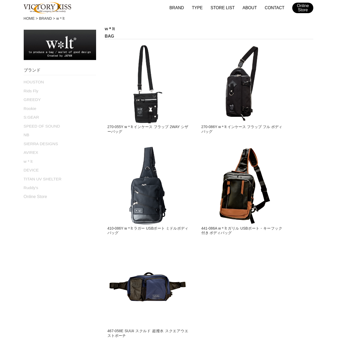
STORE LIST (224, 7)
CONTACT (275, 7)
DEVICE (30, 164)
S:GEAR (31, 115)
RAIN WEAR (104, 253)
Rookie (29, 106)
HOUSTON (33, 81)
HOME (29, 18)
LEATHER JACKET (44, 232)
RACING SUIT (106, 242)
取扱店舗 (93, 296)
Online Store (35, 190)
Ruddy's (30, 181)
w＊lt (28, 156)
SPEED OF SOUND (40, 123)
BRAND (180, 7)
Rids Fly (30, 90)
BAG (96, 232)
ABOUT (251, 7)
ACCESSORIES (108, 264)
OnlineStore (303, 8)
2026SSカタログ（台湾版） (271, 296)
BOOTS (32, 274)
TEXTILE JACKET (43, 242)
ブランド (69, 296)
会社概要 (146, 296)
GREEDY (31, 98)
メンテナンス (120, 296)
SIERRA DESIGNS (39, 140)
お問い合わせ (173, 296)
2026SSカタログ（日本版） (216, 296)
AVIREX (30, 148)
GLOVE (32, 253)
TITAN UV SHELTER (41, 173)
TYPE (200, 7)
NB (26, 131)
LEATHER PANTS (43, 264)
